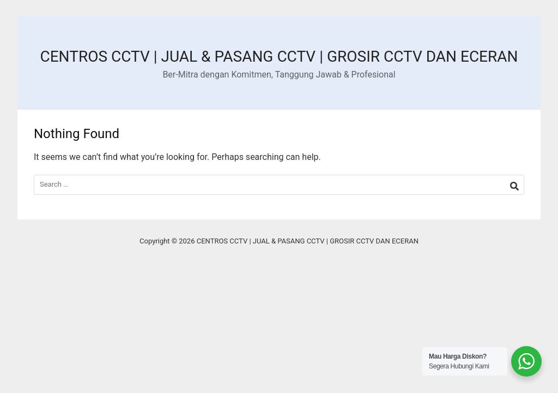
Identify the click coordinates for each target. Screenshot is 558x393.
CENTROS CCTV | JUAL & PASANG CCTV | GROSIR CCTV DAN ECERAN (279, 56)
